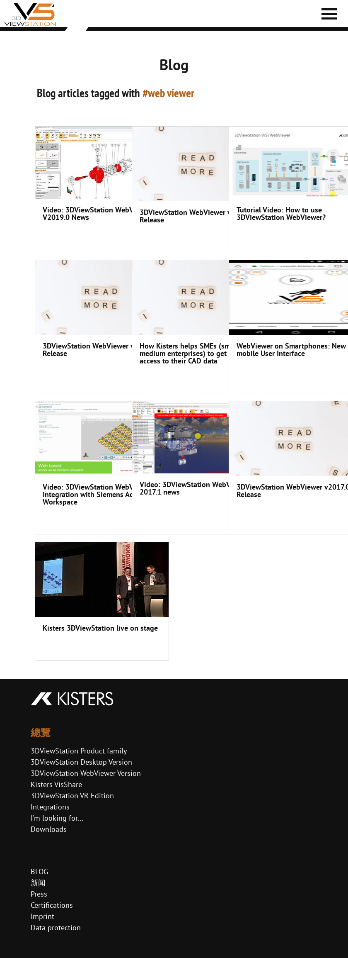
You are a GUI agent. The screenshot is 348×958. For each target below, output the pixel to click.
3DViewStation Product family (79, 751)
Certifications (52, 905)
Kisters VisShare (56, 784)
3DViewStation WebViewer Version (86, 773)
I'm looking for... (57, 818)
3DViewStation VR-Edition (72, 795)
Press (39, 894)
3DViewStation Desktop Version (81, 762)
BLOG (39, 871)
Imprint (42, 916)
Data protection (56, 927)
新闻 (38, 882)
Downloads (49, 829)
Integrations (50, 807)
